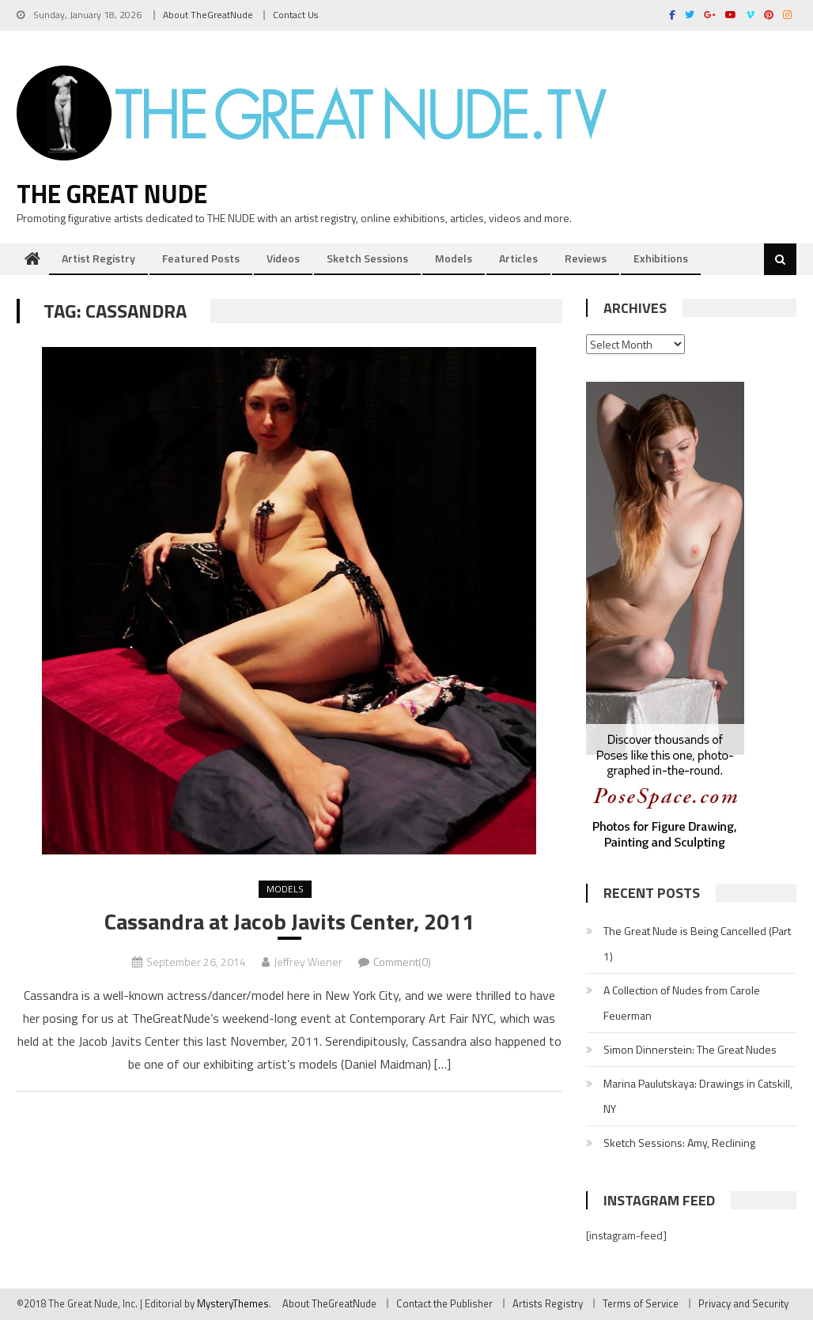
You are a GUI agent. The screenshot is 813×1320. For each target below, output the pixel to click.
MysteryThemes (233, 1303)
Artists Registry (547, 1303)
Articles (518, 258)
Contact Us (295, 14)
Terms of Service (641, 1303)
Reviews (586, 258)
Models (453, 258)
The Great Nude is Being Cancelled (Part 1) (697, 943)
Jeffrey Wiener (308, 961)
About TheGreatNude (208, 14)
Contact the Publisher (444, 1303)
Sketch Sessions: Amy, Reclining (679, 1142)
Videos (283, 258)
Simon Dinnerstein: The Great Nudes (690, 1049)
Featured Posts (201, 258)
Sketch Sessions (367, 258)
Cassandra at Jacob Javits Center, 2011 (289, 921)
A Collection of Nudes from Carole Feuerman (681, 1003)
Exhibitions (660, 258)
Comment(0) (402, 961)
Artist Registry (98, 258)
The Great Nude (112, 194)
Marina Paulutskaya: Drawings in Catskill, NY (697, 1096)
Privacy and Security (743, 1303)
